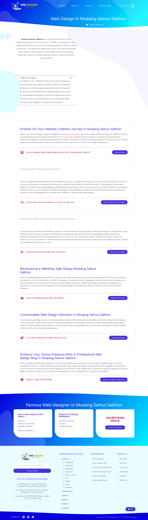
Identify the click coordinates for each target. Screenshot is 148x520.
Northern (65, 459)
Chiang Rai (69, 465)
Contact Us (88, 6)
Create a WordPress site (102, 467)
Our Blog (62, 6)
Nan (66, 478)
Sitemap (122, 476)
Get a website (98, 459)
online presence (73, 134)
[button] (133, 6)
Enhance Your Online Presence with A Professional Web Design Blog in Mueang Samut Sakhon (47, 99)
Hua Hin (21, 430)
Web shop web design (101, 472)
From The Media (105, 6)
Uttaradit (68, 487)
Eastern (65, 500)
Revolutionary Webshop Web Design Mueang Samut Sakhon (47, 92)
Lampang (69, 469)
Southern (65, 508)
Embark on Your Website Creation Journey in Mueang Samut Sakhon (47, 81)
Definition (123, 480)
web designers (84, 140)
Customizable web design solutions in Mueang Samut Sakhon (47, 95)
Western (65, 504)
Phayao (68, 481)
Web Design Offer (99, 463)
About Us (74, 6)
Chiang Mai (69, 462)
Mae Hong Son (71, 475)
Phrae (67, 484)
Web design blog (99, 480)
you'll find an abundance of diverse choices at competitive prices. (47, 85)
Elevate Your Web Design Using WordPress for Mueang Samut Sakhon (47, 88)
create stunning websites (74, 237)
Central (65, 495)
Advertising (123, 472)
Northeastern (67, 491)
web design (25, 184)
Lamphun (69, 472)
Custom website (99, 476)
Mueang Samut (67, 137)
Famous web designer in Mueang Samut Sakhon (42, 102)
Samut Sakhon (46, 69)
